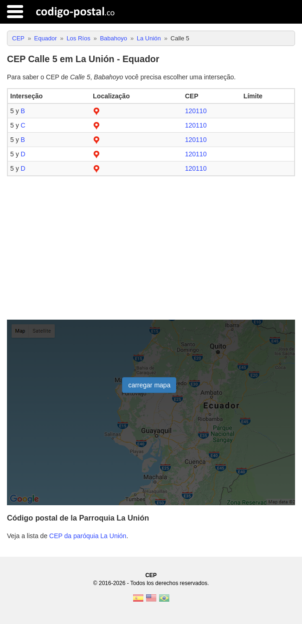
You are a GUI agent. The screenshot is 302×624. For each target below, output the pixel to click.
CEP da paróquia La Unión (87, 536)
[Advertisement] (151, 248)
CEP (151, 575)
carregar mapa (149, 385)
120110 (196, 111)
